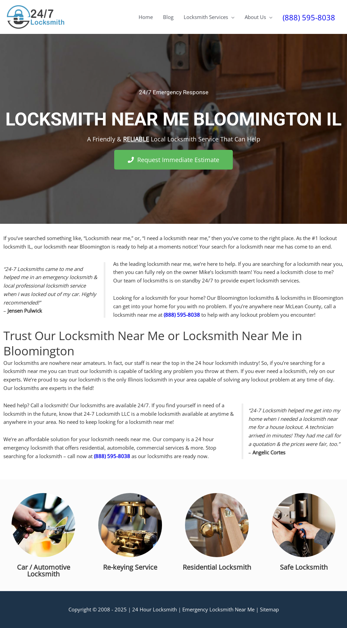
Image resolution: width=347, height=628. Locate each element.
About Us (255, 17)
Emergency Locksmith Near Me (218, 609)
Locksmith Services (206, 17)
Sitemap (269, 609)
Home (146, 17)
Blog (168, 17)
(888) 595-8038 (309, 17)
